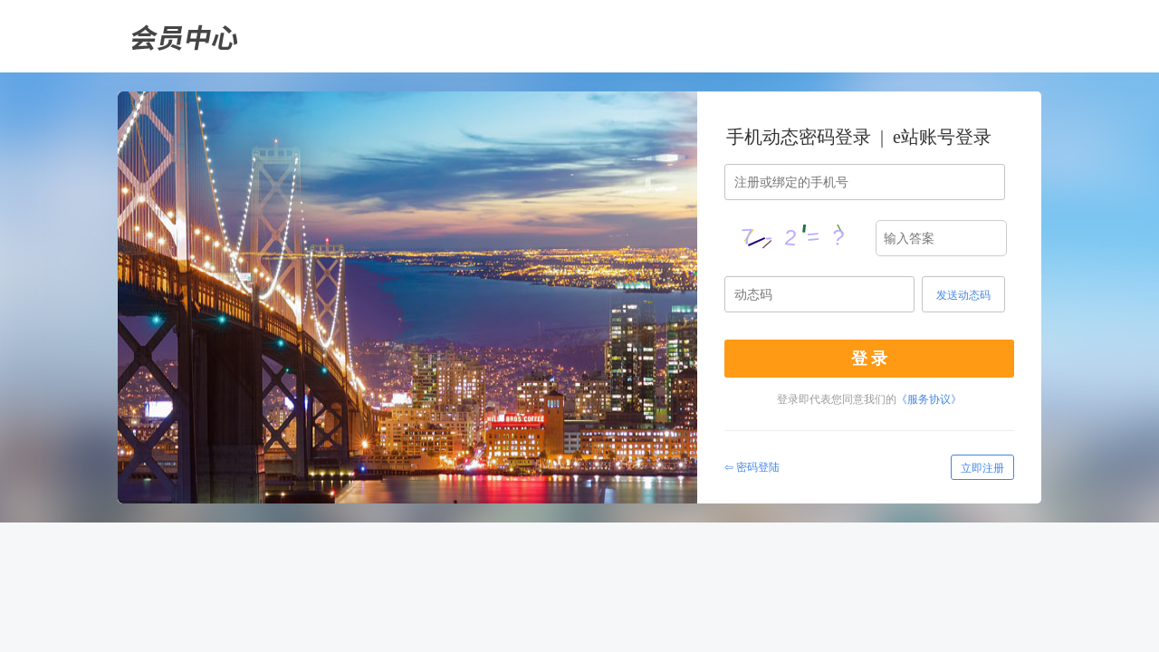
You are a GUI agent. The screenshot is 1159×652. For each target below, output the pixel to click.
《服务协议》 (929, 399)
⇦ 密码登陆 (752, 467)
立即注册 (982, 468)
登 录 (869, 359)
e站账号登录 (942, 137)
